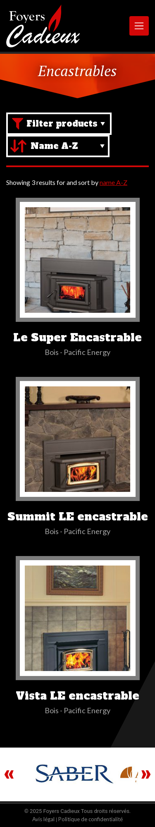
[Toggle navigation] (139, 26)
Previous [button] (9, 774)
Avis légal (43, 819)
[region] (77, 774)
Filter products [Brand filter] (62, 123)
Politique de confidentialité (90, 819)
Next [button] (145, 774)
